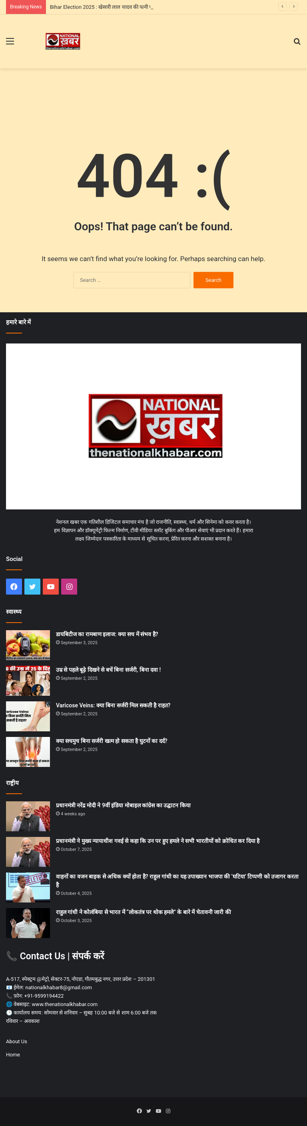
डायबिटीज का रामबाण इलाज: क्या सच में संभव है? (107, 634)
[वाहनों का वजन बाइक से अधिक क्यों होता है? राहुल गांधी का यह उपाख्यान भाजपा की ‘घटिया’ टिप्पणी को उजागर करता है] (28, 887)
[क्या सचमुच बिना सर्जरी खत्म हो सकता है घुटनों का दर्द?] (28, 752)
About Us (16, 1041)
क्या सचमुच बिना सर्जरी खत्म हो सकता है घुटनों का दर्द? (111, 741)
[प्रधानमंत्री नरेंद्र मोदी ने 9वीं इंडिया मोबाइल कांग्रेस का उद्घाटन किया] (28, 816)
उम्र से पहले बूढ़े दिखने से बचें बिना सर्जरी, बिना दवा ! (108, 670)
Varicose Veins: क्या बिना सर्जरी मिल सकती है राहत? (113, 705)
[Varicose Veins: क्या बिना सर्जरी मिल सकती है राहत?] (28, 716)
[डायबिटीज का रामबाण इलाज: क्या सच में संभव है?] (28, 645)
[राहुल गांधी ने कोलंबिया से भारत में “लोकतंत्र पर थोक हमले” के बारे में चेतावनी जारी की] (28, 923)
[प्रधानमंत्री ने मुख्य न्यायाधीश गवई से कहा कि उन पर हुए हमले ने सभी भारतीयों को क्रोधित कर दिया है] (28, 852)
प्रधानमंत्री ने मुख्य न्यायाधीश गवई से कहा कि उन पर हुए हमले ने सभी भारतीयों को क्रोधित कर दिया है (157, 841)
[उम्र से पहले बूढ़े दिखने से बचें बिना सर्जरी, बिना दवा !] (28, 681)
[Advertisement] (153, 94)
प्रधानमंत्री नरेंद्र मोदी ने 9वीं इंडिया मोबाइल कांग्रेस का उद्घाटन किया (123, 805)
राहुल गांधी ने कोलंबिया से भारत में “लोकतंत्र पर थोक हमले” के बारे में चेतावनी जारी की (143, 912)
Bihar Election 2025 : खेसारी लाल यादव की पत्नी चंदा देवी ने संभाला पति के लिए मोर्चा (132, 7)
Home (13, 1055)
